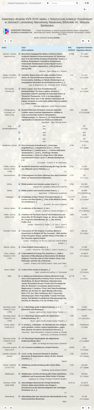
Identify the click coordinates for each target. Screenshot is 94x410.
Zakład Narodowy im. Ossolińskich (24, 3)
